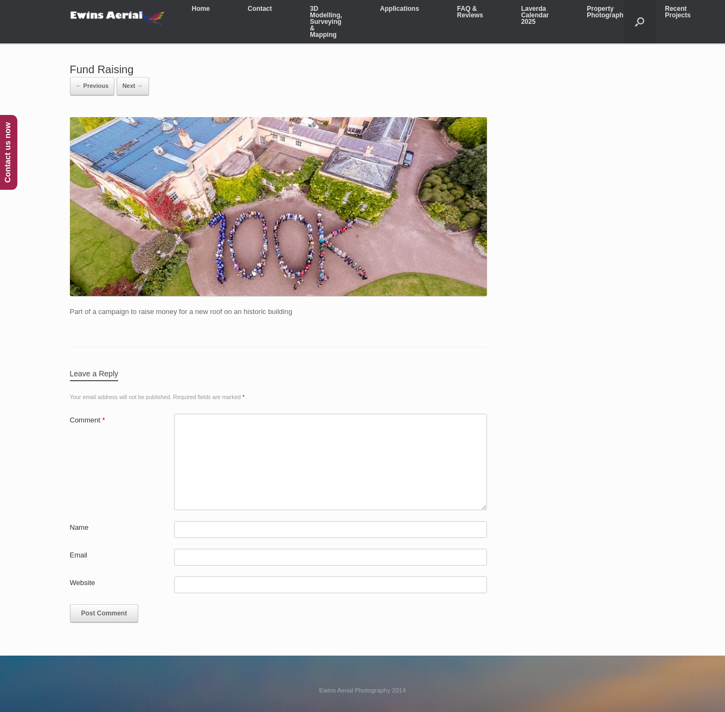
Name (79, 527)
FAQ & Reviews (470, 12)
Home (201, 8)
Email (79, 555)
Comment (87, 420)
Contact (260, 8)
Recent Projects (677, 12)
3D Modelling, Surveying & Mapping (326, 22)
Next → (133, 85)
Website (82, 583)
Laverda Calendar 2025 (535, 15)
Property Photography (607, 12)
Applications (399, 8)
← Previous (92, 85)
